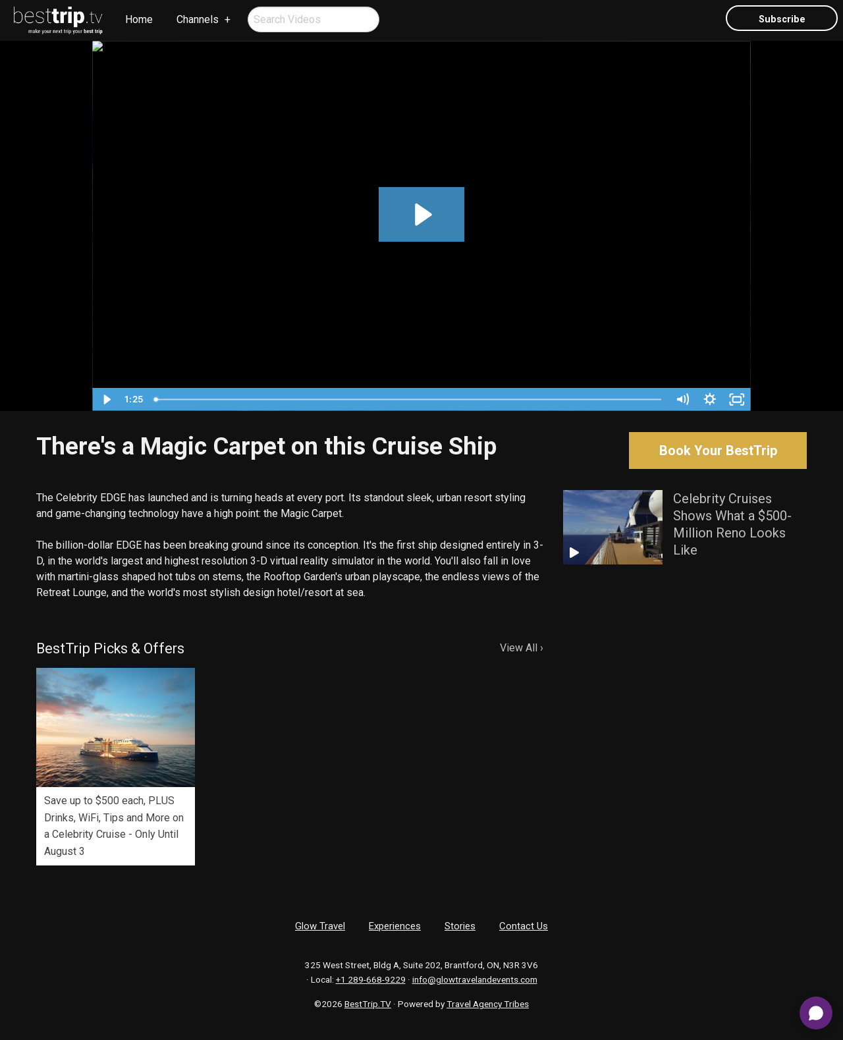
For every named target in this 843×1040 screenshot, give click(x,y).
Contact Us (523, 926)
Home (139, 19)
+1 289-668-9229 (371, 979)
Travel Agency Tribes (488, 1004)
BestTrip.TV (367, 1004)
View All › (521, 648)
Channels (198, 19)
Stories (460, 926)
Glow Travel (320, 926)
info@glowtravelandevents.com (474, 979)
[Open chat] (816, 1013)
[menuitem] (58, 20)
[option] (115, 766)
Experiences (395, 926)
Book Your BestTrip (718, 450)
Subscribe (782, 19)
